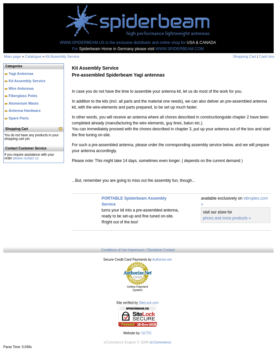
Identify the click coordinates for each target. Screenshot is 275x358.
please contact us (26, 158)
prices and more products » (227, 218)
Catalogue (33, 56)
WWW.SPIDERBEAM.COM (179, 49)
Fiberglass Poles (23, 96)
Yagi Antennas (21, 74)
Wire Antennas (21, 88)
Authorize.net (162, 259)
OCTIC (146, 333)
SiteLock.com (149, 303)
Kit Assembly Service (62, 56)
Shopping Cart (244, 56)
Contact (169, 250)
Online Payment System (137, 288)
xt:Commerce (160, 342)
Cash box (266, 56)
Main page (12, 56)
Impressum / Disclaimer (145, 250)
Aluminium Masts (24, 103)
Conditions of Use (114, 250)
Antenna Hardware (25, 111)
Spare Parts (19, 118)
